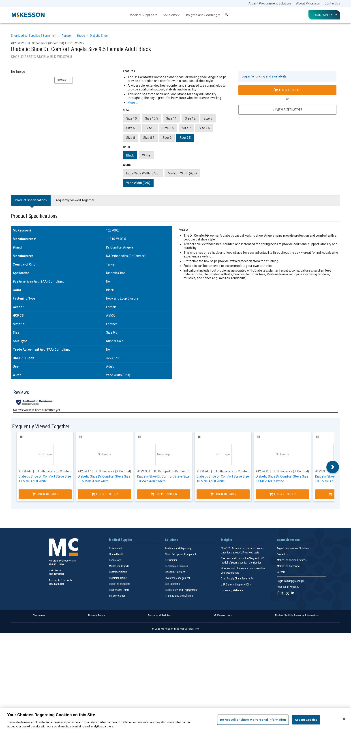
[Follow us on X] (287, 593)
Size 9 (167, 137)
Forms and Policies (159, 615)
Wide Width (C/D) (138, 183)
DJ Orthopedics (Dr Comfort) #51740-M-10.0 (182, 471)
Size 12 (190, 118)
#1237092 (17, 43)
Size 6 (150, 128)
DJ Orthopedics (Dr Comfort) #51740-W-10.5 (123, 471)
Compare (63, 80)
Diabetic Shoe (99, 35)
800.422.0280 (56, 574)
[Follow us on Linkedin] (292, 593)
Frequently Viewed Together (74, 200)
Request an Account (288, 586)
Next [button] (333, 467)
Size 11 (171, 118)
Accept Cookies (306, 719)
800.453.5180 (56, 584)
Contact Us (332, 3)
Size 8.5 (148, 137)
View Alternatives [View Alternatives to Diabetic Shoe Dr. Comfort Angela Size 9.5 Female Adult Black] (287, 109)
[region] (175, 719)
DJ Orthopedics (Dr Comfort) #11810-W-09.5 (56, 43)
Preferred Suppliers (119, 583)
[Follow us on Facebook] (278, 593)
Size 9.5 (185, 137)
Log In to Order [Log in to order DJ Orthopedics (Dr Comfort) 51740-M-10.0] (164, 494)
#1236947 (84, 471)
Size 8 (130, 137)
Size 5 (207, 118)
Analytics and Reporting (178, 548)
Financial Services (175, 572)
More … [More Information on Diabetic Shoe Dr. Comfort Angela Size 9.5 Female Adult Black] (133, 102)
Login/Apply (324, 15)
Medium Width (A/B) (182, 173)
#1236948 (25, 471)
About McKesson (308, 3)
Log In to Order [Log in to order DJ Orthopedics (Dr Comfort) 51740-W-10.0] (223, 494)
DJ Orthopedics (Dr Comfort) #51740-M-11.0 (301, 471)
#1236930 (143, 471)
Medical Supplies (143, 15)
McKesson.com (223, 615)
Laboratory (115, 560)
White (146, 155)
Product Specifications (31, 200)
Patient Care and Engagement (181, 590)
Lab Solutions (172, 583)
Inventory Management (177, 578)
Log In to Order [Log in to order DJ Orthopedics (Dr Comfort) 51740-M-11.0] (282, 494)
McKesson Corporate (288, 566)
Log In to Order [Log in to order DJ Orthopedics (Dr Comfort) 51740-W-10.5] (104, 494)
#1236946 (203, 471)
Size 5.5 (131, 128)
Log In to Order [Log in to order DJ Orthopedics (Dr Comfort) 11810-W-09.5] (287, 90)
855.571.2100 (56, 564)
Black (130, 155)
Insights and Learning (202, 15)
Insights (226, 540)
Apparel (66, 35)
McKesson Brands (119, 566)
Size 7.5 (204, 128)
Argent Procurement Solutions (270, 3)
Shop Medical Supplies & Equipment (33, 35)
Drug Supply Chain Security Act (237, 578)
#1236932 (262, 471)
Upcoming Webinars (232, 590)
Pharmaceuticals (118, 572)
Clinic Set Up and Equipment (180, 554)
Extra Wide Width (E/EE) (143, 173)
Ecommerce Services (176, 566)
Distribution (171, 560)
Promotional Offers (119, 590)
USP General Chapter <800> (236, 584)
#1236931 (321, 471)
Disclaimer (38, 615)
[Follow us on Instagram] (282, 593)
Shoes (81, 35)
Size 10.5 (151, 118)
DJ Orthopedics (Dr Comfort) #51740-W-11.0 (64, 471)
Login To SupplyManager (290, 581)
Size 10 (131, 118)
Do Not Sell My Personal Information (297, 615)
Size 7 (186, 128)
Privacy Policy (96, 615)
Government (115, 548)
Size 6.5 (168, 128)
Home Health (116, 554)
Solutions (171, 15)
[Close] (344, 719)
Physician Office (118, 578)
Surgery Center (117, 595)
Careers (281, 572)
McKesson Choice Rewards (292, 560)
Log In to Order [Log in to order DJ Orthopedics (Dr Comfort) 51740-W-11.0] (45, 494)
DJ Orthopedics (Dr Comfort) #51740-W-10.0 (242, 471)
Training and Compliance (179, 595)
